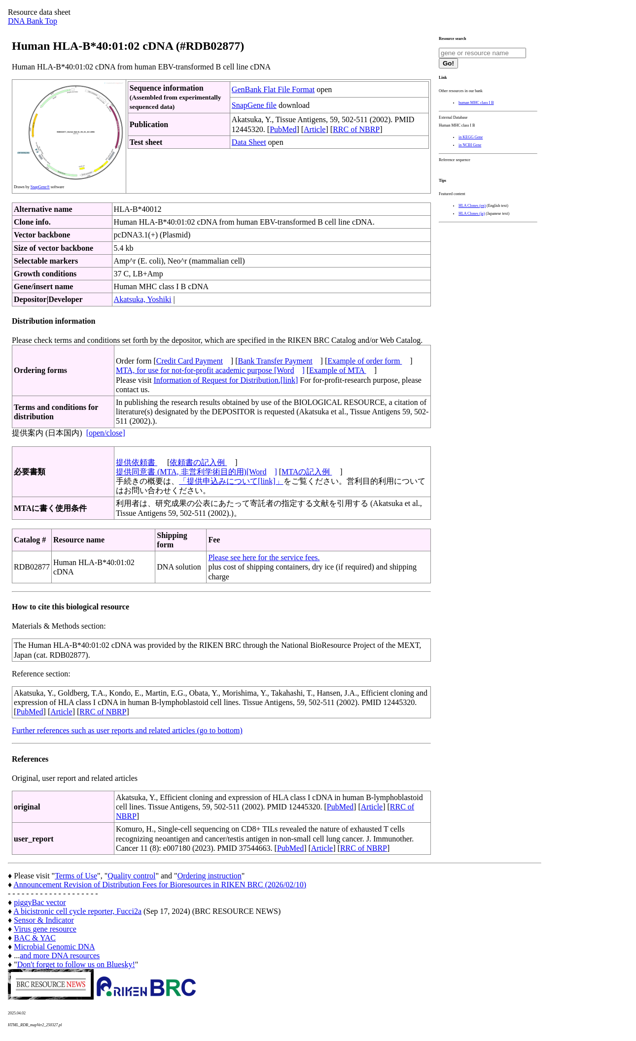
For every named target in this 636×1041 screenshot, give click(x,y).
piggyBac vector (40, 902)
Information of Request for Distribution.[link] (225, 380)
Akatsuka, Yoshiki (143, 299)
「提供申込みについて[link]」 (231, 481)
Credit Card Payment (189, 361)
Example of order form (364, 361)
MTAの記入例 (307, 472)
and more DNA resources (60, 955)
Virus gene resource (45, 929)
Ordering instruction (209, 876)
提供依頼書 (136, 462)
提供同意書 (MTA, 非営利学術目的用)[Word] (196, 472)
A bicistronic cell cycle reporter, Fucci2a (77, 911)
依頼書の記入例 (198, 462)
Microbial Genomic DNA (54, 946)
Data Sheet (249, 142)
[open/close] (105, 433)
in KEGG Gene (471, 137)
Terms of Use (76, 876)
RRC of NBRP (356, 129)
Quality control (131, 876)
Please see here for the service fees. (263, 557)
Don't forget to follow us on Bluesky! (76, 964)
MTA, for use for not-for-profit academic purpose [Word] (210, 370)
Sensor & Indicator (44, 920)
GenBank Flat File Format (273, 89)
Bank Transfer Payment (275, 361)
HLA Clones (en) (472, 205)
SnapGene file (254, 105)
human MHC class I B (476, 103)
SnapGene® (40, 187)
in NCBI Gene (470, 145)
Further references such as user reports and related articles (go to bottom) (127, 730)
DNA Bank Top (32, 21)
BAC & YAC (35, 938)
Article (314, 129)
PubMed (283, 129)
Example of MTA (337, 370)
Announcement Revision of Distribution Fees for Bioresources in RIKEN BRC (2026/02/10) (159, 884)
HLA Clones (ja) (472, 213)
